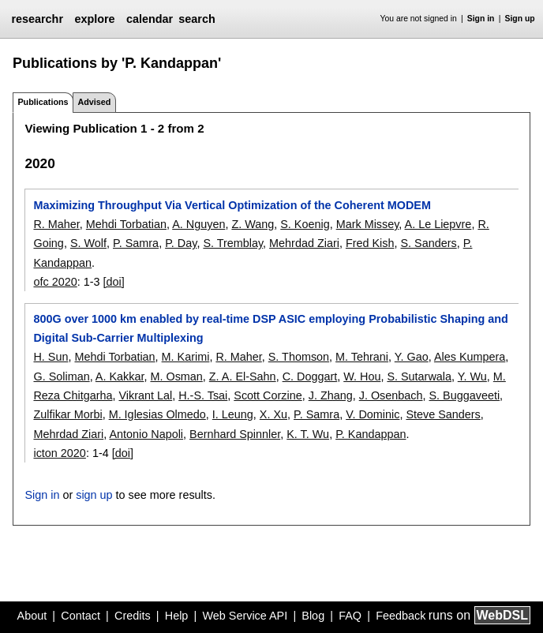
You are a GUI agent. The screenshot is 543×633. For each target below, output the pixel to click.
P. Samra (136, 243)
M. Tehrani (361, 356)
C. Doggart (310, 376)
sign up (94, 495)
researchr (37, 19)
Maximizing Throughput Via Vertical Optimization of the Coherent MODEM (231, 205)
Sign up (520, 18)
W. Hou (361, 376)
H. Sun (50, 356)
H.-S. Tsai (202, 395)
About (32, 615)
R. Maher (56, 224)
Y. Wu (472, 376)
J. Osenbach (391, 395)
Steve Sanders (443, 414)
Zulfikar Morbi (67, 414)
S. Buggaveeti (464, 395)
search (196, 19)
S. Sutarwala (419, 376)
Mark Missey (367, 224)
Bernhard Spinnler (234, 434)
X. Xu (273, 414)
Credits (132, 615)
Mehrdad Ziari (304, 243)
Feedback (400, 615)
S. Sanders (428, 243)
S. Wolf (88, 243)
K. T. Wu (307, 434)
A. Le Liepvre (438, 224)
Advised (93, 102)
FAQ (350, 615)
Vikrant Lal (145, 395)
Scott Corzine (267, 395)
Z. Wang (252, 224)
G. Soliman (61, 376)
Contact (80, 615)
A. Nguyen (198, 224)
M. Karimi (186, 356)
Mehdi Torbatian (126, 224)
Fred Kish (370, 243)
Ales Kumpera (469, 356)
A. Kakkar (119, 376)
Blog (312, 615)
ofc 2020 (55, 281)
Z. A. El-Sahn (242, 376)
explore (94, 19)
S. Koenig (304, 224)
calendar (149, 19)
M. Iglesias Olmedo (157, 414)
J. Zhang (331, 395)
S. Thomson (298, 356)
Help (177, 615)
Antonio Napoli (146, 434)
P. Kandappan (370, 434)
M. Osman (176, 376)
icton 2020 (59, 453)
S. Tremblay (233, 243)
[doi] (114, 281)
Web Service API (244, 615)
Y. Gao (412, 356)
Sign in (481, 18)
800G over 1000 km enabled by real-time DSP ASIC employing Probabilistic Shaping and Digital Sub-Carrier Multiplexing (270, 328)
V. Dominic (372, 414)
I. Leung (232, 414)
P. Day (181, 243)
